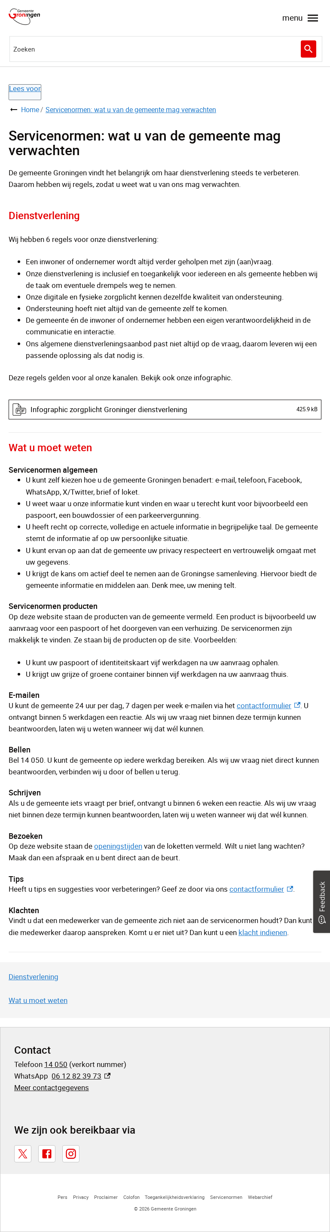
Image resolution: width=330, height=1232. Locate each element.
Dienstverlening (33, 976)
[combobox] (165, 49)
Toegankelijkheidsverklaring (175, 1197)
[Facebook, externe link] (46, 1153)
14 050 (55, 1064)
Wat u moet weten (38, 1000)
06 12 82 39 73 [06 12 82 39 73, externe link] (81, 1076)
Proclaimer (106, 1197)
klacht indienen (262, 932)
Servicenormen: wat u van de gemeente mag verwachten (131, 109)
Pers (62, 1197)
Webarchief (260, 1197)
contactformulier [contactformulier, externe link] (268, 705)
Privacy (81, 1197)
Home (30, 109)
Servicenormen (226, 1197)
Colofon (131, 1197)
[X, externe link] (22, 1153)
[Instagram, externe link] (70, 1153)
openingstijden (118, 846)
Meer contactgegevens (51, 1087)
